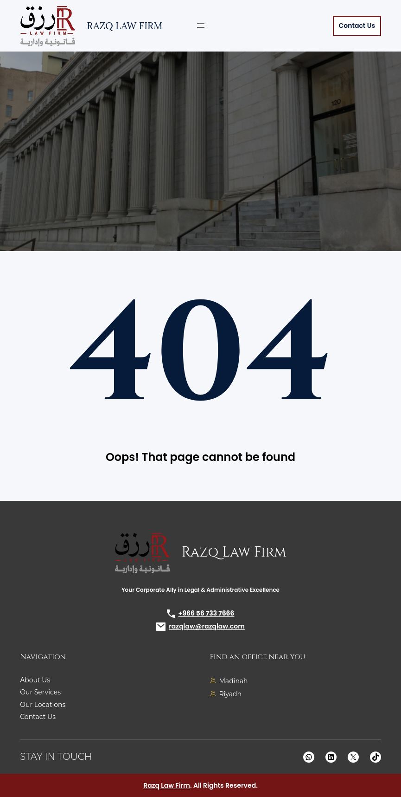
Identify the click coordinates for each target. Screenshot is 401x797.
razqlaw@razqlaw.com (207, 626)
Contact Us (357, 25)
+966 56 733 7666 (206, 613)
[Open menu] (200, 25)
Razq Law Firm (124, 25)
